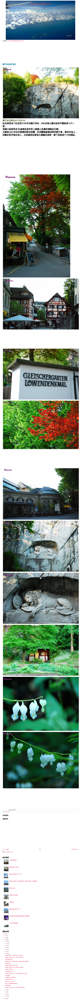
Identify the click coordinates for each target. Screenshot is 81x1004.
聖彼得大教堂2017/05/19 (15, 874)
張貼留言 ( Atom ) (10, 851)
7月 (6, 951)
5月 (6, 990)
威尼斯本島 (7, 963)
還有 (74, 849)
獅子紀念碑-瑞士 (9, 979)
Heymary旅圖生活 (40, 3)
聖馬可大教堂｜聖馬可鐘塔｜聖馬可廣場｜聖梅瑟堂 (23, 881)
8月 (6, 949)
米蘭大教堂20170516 (14, 909)
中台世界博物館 (13, 923)
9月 (6, 947)
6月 (6, 953)
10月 (6, 945)
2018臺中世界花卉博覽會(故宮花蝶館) (19, 916)
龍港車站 (11, 902)
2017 (5, 939)
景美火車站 (12, 888)
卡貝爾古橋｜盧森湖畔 (10, 977)
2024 (5, 933)
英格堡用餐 (7, 985)
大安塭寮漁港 (13, 860)
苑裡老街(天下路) (14, 867)
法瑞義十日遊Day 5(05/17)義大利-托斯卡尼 (14, 957)
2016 (5, 998)
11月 (6, 943)
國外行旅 (8, 811)
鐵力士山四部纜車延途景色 (11, 983)
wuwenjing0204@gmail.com (16, 41)
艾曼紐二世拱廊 (13, 895)
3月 (6, 992)
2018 (5, 937)
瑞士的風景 (7, 975)
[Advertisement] (40, 52)
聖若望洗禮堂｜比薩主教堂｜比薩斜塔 (14, 955)
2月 (6, 994)
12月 (6, 941)
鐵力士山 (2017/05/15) (10, 981)
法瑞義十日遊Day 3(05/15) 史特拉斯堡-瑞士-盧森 (16, 973)
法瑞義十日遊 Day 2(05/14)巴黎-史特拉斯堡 (15, 987)
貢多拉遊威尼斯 (8, 959)
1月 (6, 996)
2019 (5, 935)
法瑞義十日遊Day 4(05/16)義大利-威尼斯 (14, 967)
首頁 (40, 849)
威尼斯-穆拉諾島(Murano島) (11, 965)
